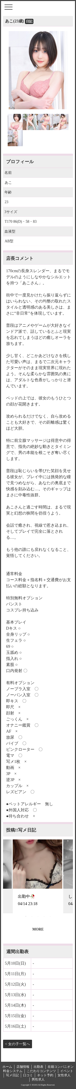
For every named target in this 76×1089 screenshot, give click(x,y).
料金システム (12, 1071)
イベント (66, 1071)
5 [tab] (50, 916)
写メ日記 (12, 1075)
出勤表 (38, 1066)
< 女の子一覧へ (17, 1044)
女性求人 (64, 1075)
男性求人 (38, 1079)
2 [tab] (32, 916)
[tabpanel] (38, 876)
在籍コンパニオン (61, 1066)
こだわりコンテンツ (41, 1071)
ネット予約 (45, 1075)
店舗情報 (22, 1066)
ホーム (7, 1066)
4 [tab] (44, 916)
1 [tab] (26, 916)
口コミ (28, 1075)
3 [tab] (38, 916)
